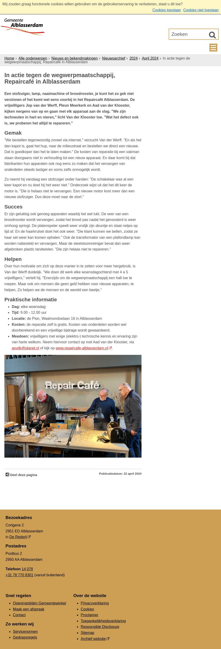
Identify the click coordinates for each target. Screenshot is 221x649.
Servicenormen (25, 632)
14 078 (27, 569)
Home (9, 58)
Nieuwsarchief (113, 58)
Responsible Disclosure (100, 627)
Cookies (87, 609)
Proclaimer (89, 615)
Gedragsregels (25, 637)
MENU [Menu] (213, 47)
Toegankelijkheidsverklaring (103, 621)
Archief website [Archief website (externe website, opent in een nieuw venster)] (93, 639)
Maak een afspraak (28, 609)
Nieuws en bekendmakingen (74, 58)
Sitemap (87, 633)
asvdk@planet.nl (25, 348)
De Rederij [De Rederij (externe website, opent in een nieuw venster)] (18, 537)
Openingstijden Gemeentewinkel (39, 603)
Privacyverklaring (95, 603)
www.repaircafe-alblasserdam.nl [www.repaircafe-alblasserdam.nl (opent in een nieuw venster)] (82, 348)
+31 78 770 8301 (19, 575)
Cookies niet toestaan (201, 10)
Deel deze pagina (23, 475)
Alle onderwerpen (32, 58)
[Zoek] (212, 35)
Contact (19, 615)
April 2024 (150, 58)
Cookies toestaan (166, 10)
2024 (134, 58)
